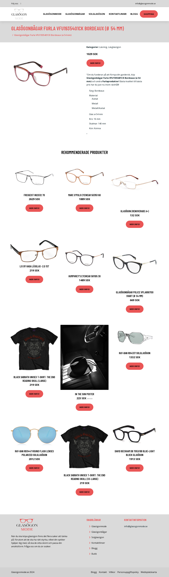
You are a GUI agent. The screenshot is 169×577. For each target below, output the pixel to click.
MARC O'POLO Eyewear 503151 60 (84, 195)
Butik (94, 553)
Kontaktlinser (117, 14)
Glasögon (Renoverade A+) (135, 211)
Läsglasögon (114, 47)
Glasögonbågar (75, 14)
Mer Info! (95, 63)
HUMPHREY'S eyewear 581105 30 (85, 276)
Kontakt (103, 572)
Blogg (134, 14)
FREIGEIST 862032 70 (34, 195)
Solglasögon (97, 14)
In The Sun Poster (84, 394)
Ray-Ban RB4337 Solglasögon (134, 353)
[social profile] (20, 3)
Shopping (149, 14)
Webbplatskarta (149, 572)
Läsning (103, 47)
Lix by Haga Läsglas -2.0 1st (34, 266)
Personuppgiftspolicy (128, 572)
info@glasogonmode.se (145, 3)
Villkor (112, 572)
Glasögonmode (52, 14)
